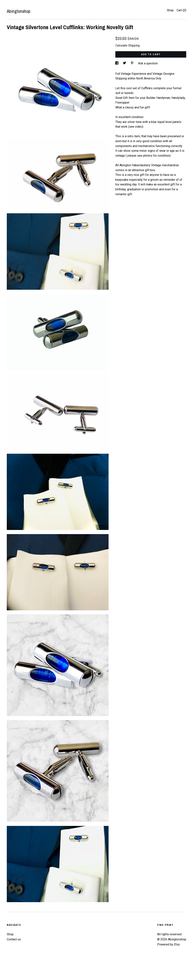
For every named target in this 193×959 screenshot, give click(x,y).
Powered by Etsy (168, 944)
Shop (170, 10)
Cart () (181, 10)
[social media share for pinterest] (132, 63)
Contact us (14, 939)
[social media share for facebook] (117, 63)
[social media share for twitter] (125, 63)
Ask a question (148, 63)
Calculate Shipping (127, 45)
